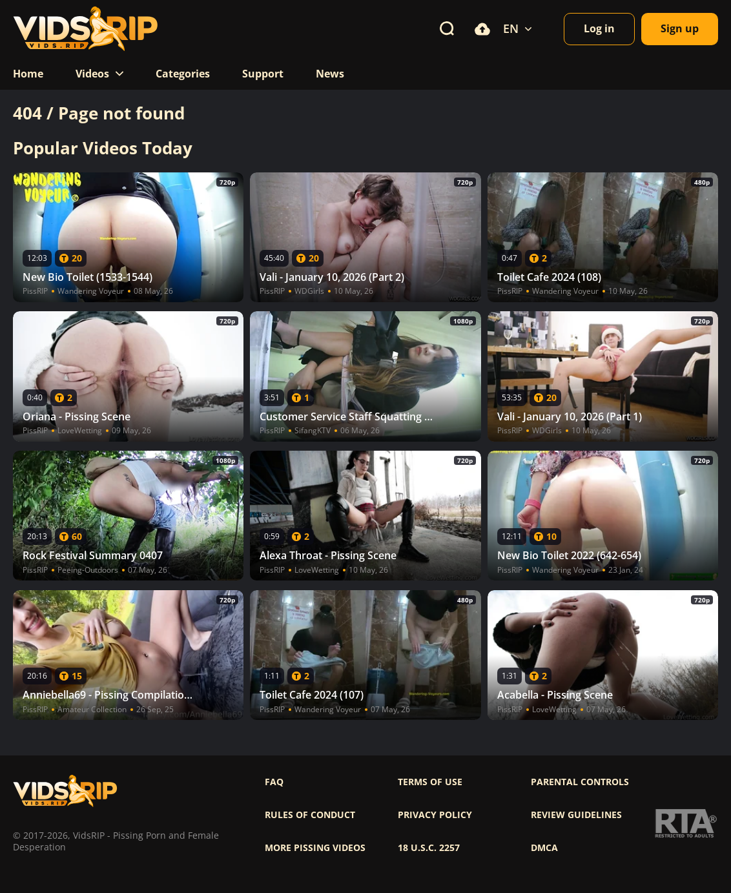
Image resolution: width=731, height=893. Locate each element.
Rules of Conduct (310, 815)
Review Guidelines (576, 815)
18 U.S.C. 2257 (429, 848)
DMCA (544, 848)
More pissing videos (315, 848)
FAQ (274, 782)
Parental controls (580, 782)
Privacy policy (435, 815)
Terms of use (430, 782)
